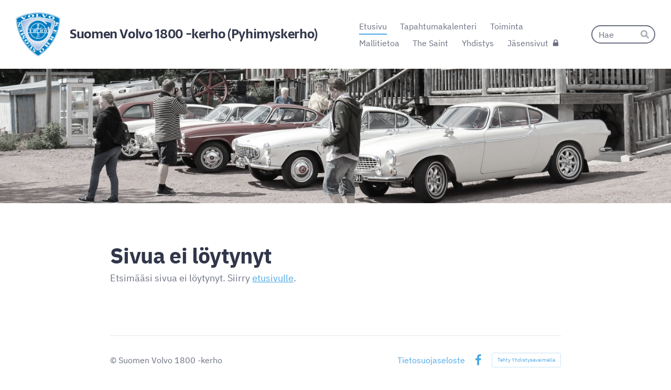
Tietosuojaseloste (431, 360)
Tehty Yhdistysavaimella (526, 359)
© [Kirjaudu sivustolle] (114, 360)
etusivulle (273, 278)
